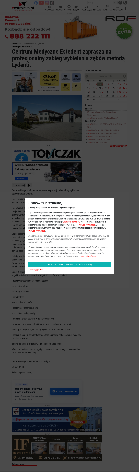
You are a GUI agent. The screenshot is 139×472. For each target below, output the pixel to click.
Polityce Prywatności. (88, 256)
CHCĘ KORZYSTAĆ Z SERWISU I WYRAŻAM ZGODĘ (69, 264)
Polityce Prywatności (86, 225)
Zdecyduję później (35, 269)
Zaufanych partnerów (71, 222)
